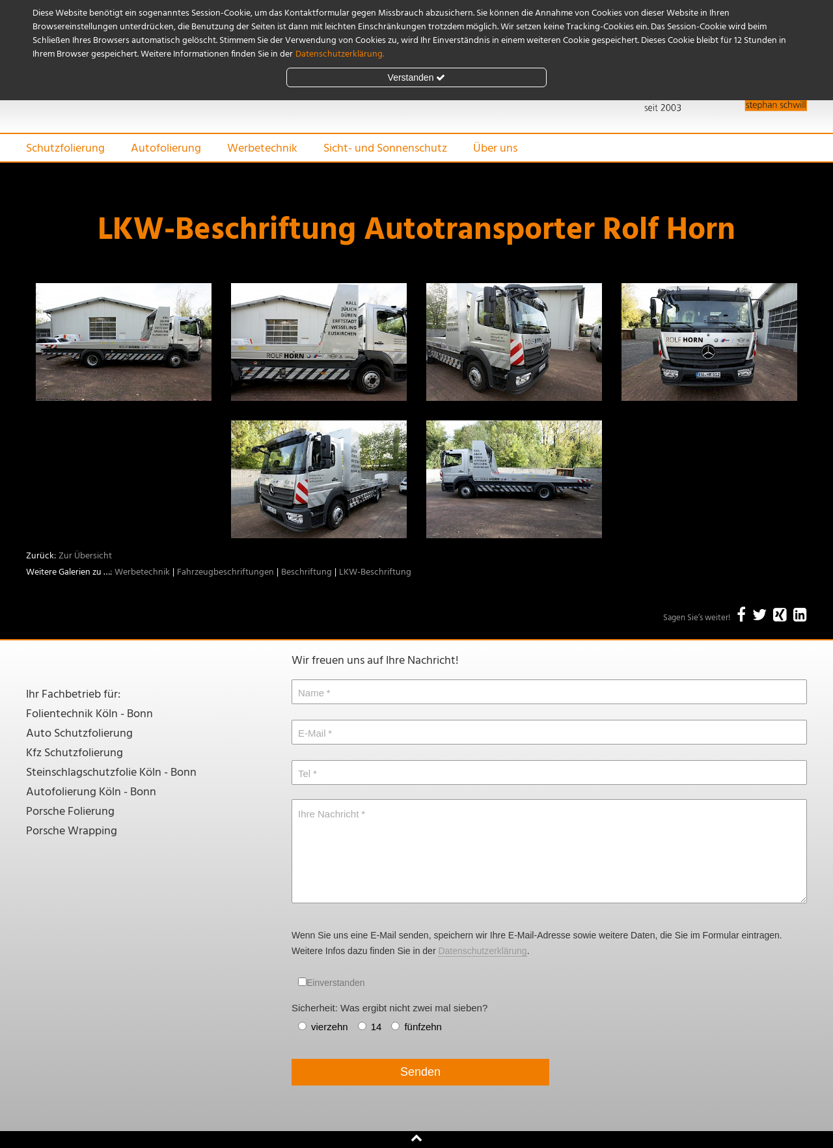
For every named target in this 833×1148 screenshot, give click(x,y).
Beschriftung (306, 572)
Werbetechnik (262, 148)
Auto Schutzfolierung (79, 733)
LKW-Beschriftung (375, 572)
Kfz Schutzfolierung (74, 753)
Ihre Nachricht (328, 813)
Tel (304, 773)
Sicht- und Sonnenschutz (385, 148)
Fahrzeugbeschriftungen (225, 572)
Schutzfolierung (65, 148)
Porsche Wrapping (71, 831)
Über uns (495, 148)
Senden (420, 1071)
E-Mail (312, 733)
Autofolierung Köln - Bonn (91, 792)
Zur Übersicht (85, 556)
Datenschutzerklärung (482, 951)
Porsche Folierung (70, 811)
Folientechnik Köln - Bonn (89, 714)
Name (311, 692)
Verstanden (417, 77)
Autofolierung (166, 148)
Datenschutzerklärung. (339, 54)
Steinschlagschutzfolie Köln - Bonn (111, 772)
